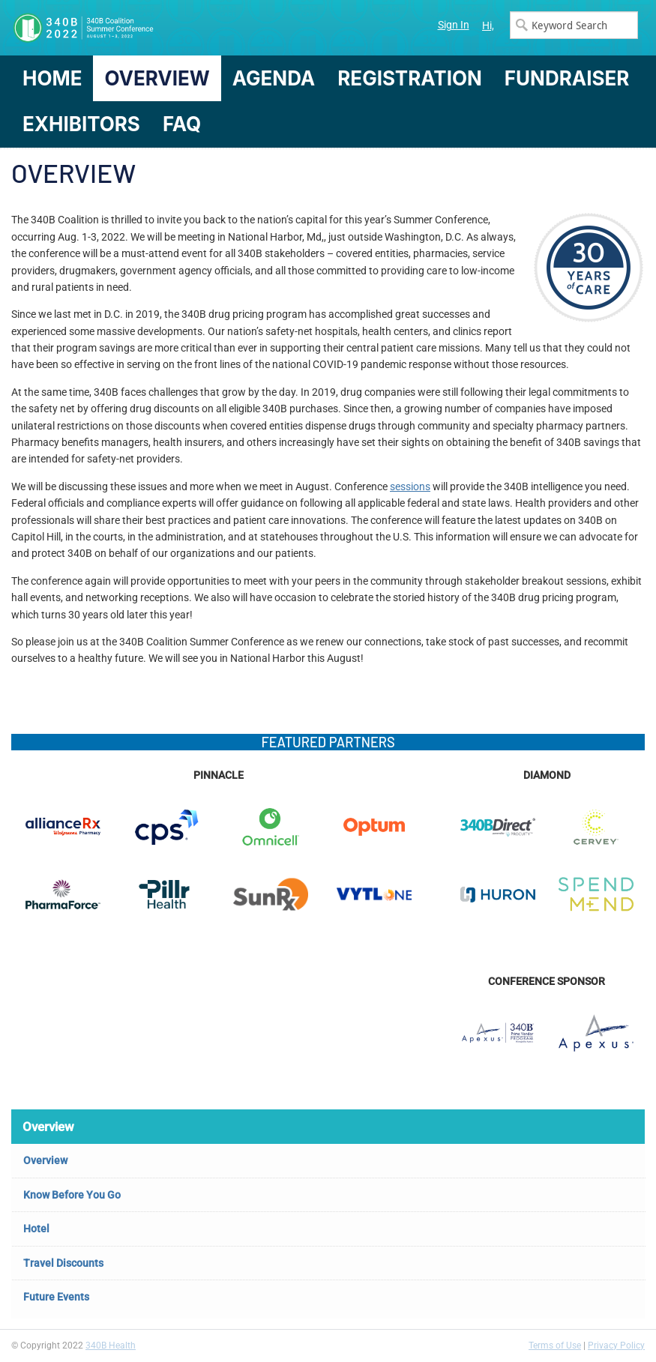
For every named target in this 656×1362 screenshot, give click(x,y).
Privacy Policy (616, 1345)
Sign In (453, 25)
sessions (410, 486)
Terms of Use (555, 1345)
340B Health (110, 1345)
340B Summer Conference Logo (169, 27)
